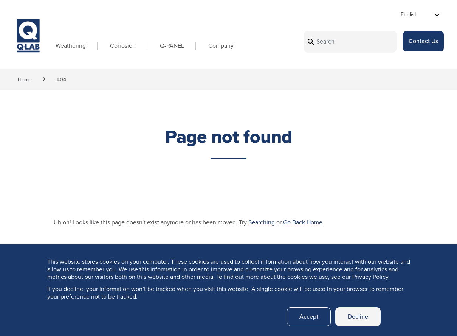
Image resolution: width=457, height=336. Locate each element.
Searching (261, 222)
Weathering (71, 45)
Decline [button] (358, 316)
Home (25, 80)
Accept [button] (308, 316)
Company (221, 45)
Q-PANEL (172, 45)
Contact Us (423, 41)
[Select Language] (420, 15)
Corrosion (123, 45)
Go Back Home (302, 222)
